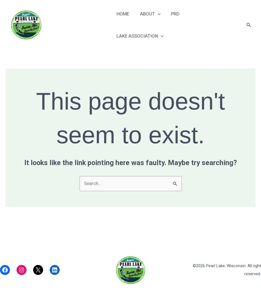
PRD (175, 24)
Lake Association (212, 24)
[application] (159, 24)
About (151, 24)
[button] (248, 24)
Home (125, 24)
